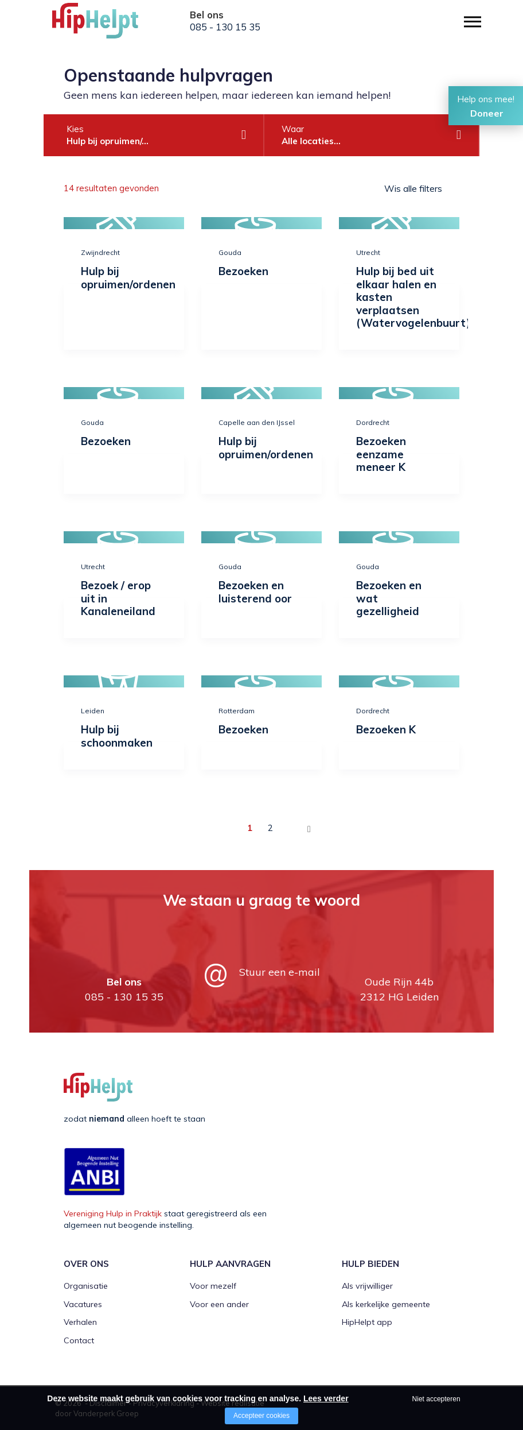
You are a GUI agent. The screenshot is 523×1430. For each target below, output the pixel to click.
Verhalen (80, 1322)
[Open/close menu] (472, 21)
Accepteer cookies (261, 1416)
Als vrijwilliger (367, 1286)
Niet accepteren (436, 1399)
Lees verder (326, 1398)
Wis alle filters (413, 188)
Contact (79, 1340)
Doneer (487, 113)
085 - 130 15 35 (225, 27)
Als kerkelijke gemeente (386, 1304)
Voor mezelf (213, 1286)
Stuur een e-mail (279, 972)
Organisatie (86, 1286)
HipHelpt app (367, 1322)
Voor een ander (219, 1304)
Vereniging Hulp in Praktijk (113, 1213)
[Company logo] (109, 26)
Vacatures (83, 1304)
